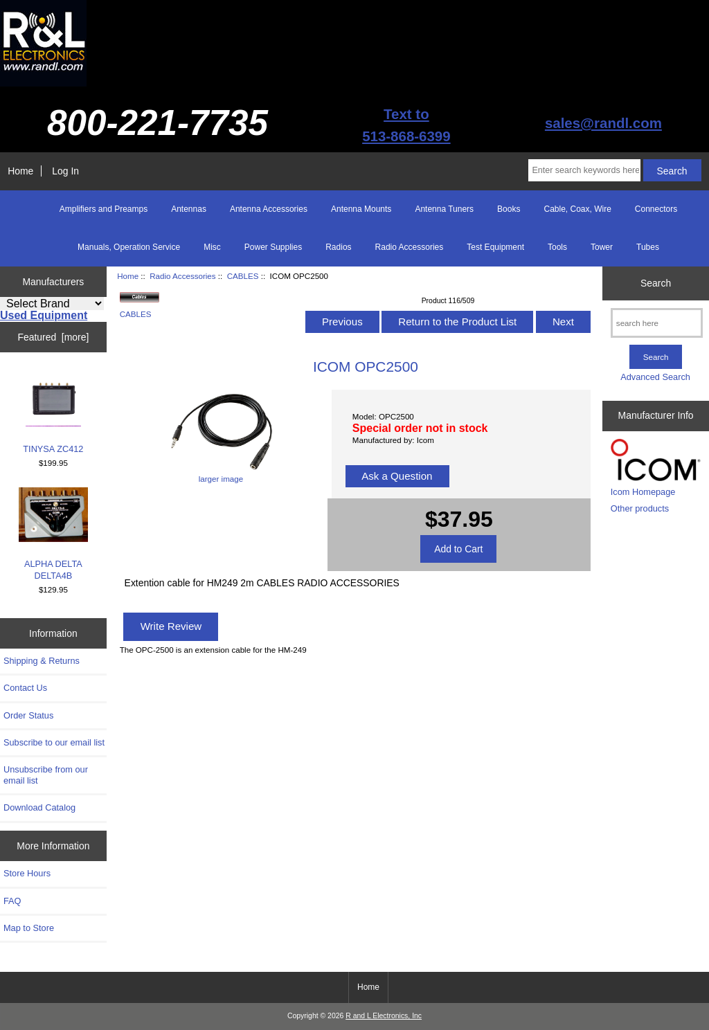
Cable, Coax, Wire (577, 209)
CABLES (243, 275)
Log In (65, 171)
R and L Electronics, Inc (383, 1016)
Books (508, 209)
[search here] (657, 323)
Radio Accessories (182, 275)
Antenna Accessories (268, 209)
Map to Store (28, 928)
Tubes (647, 247)
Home (20, 171)
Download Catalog (39, 807)
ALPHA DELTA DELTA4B (53, 534)
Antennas (188, 209)
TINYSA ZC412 (53, 412)
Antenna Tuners (444, 209)
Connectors (656, 209)
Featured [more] (53, 337)
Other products (640, 508)
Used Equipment (43, 315)
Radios (338, 247)
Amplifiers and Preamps (103, 209)
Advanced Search (655, 377)
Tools (557, 247)
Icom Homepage (643, 492)
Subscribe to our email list (54, 742)
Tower (602, 247)
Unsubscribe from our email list (45, 775)
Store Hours (27, 873)
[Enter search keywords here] (584, 170)
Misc (212, 247)
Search (655, 283)
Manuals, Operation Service (129, 247)
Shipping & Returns (41, 661)
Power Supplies (273, 247)
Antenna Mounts (361, 209)
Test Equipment (495, 247)
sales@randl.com (603, 123)
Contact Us (25, 688)
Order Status (28, 715)
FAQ (12, 901)
